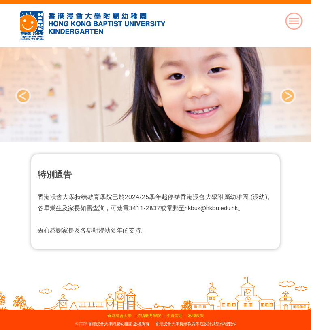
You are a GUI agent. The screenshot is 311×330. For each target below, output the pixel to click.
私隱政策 (196, 315)
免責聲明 (174, 315)
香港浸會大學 (119, 315)
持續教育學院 (149, 315)
